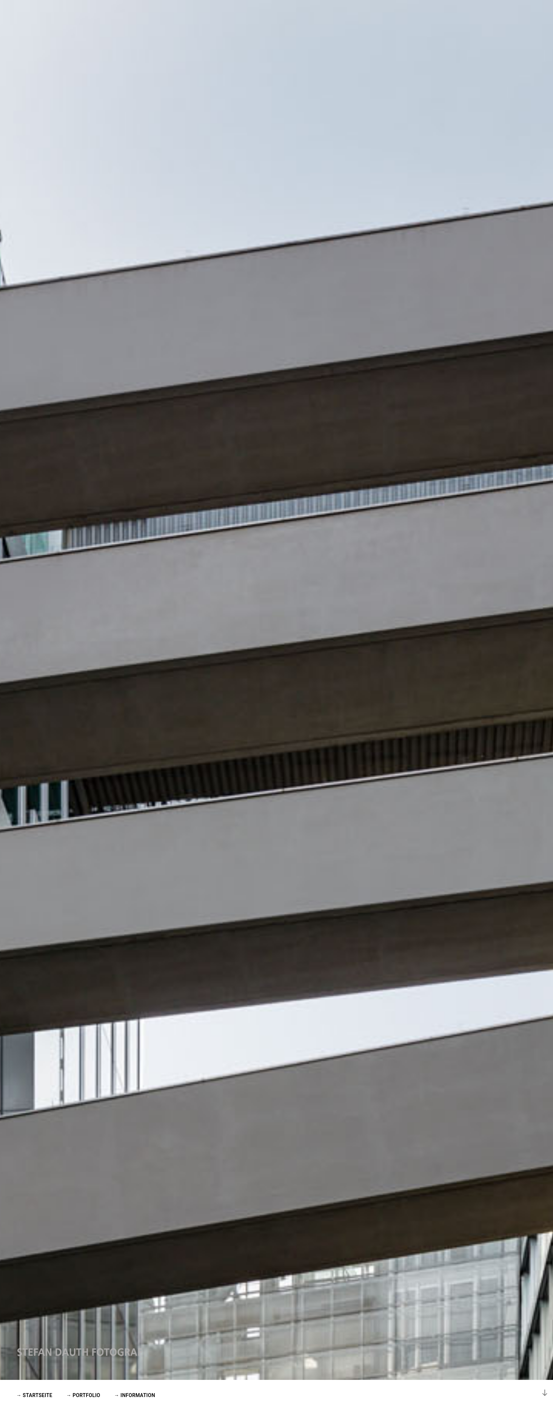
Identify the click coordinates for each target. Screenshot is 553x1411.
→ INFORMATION (134, 1395)
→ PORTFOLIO (83, 1395)
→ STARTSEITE (34, 1395)
